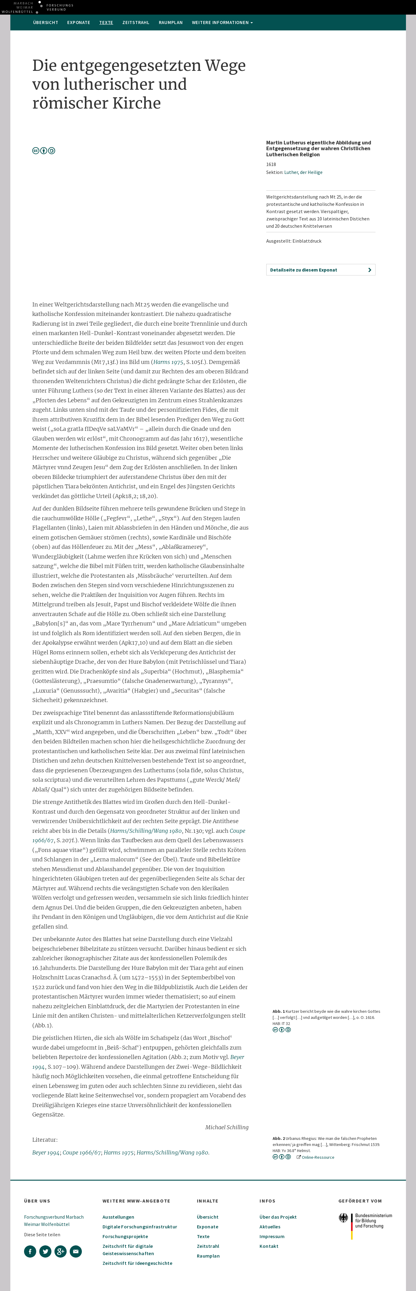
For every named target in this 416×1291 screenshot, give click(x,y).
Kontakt (269, 1246)
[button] (321, 269)
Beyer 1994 (46, 1152)
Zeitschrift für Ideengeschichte (137, 1263)
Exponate (78, 22)
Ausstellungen (118, 1217)
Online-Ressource (318, 1157)
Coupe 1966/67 (82, 1152)
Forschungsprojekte (125, 1236)
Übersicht (45, 22)
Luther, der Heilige (303, 172)
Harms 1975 (168, 361)
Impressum (272, 1236)
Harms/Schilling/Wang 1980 (146, 830)
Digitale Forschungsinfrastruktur (140, 1227)
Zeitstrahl (136, 22)
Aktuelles (270, 1227)
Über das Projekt (278, 1217)
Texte (106, 22)
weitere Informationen (222, 22)
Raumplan (171, 22)
